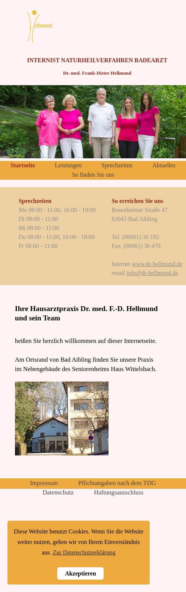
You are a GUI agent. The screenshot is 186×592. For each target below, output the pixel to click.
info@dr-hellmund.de (152, 273)
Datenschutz (58, 492)
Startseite (22, 165)
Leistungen (68, 165)
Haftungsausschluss (118, 492)
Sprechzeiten (116, 165)
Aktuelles (164, 165)
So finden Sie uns (93, 174)
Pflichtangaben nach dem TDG (117, 483)
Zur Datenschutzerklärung (84, 552)
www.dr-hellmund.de (157, 264)
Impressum (44, 483)
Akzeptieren (80, 573)
